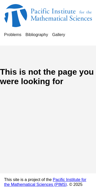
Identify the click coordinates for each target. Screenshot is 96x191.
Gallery (58, 34)
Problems (13, 34)
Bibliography (37, 34)
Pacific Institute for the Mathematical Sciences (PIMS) (45, 181)
